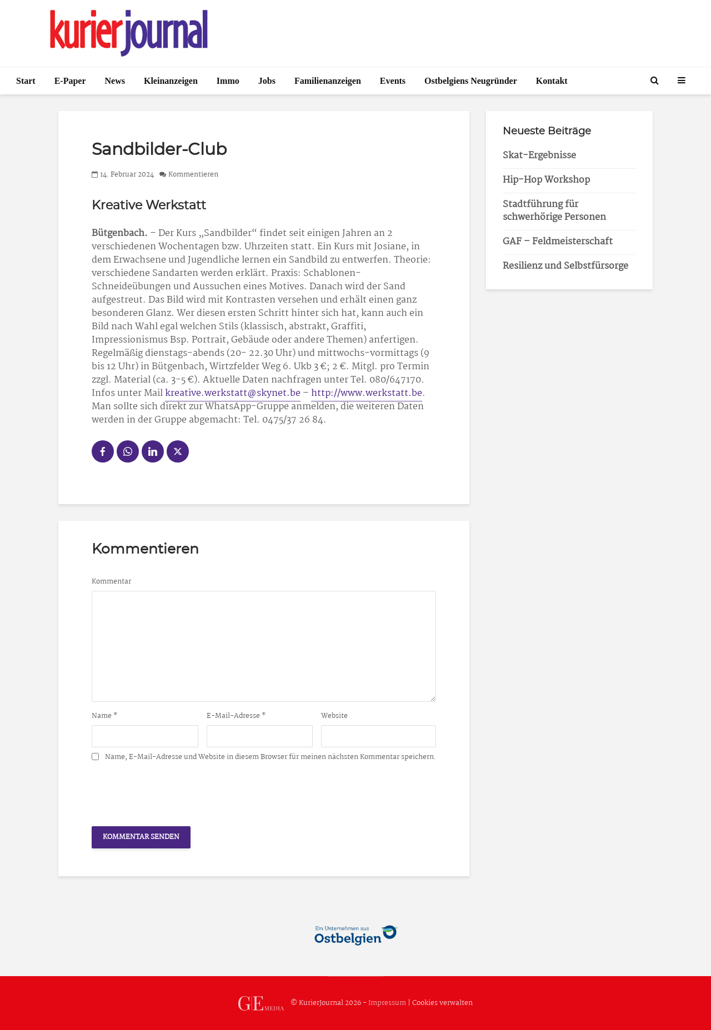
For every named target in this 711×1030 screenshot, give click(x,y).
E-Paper (70, 81)
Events (392, 81)
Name (105, 716)
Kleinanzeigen (171, 81)
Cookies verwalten (442, 1003)
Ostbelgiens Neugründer (470, 81)
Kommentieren (193, 174)
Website (334, 716)
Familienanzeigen (327, 81)
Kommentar (111, 582)
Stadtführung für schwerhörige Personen (554, 211)
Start (26, 81)
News (115, 81)
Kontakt (552, 81)
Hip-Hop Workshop (546, 180)
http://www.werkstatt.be (366, 393)
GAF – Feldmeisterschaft (558, 241)
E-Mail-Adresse (236, 716)
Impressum (387, 1003)
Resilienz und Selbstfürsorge (565, 266)
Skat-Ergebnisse (539, 155)
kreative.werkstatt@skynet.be (233, 393)
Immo (228, 81)
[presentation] (176, 790)
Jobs (267, 81)
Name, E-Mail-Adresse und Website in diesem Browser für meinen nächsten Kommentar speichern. (270, 757)
